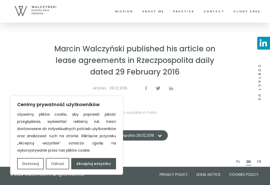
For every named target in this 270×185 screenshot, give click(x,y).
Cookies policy (243, 174)
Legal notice (208, 174)
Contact (213, 11)
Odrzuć (57, 163)
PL (238, 161)
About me (153, 11)
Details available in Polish (135, 112)
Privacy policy (174, 174)
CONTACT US (259, 83)
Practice (183, 11)
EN (248, 161)
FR (259, 161)
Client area (247, 11)
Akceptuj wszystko (93, 163)
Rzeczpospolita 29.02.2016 (131, 135)
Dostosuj (30, 163)
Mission (124, 11)
